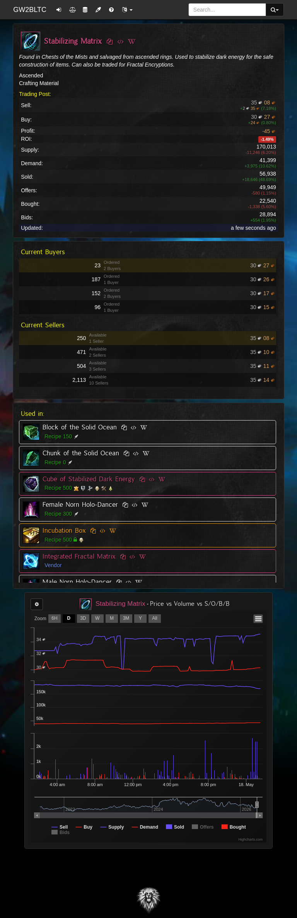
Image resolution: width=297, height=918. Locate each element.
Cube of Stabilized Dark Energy (89, 479)
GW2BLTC (29, 10)
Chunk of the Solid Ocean (81, 453)
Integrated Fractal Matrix (79, 556)
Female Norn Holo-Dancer (80, 504)
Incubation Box (64, 530)
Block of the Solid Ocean (80, 427)
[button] (127, 9)
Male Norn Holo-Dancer (77, 582)
